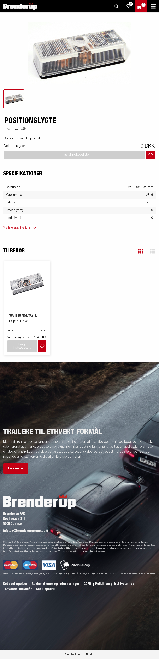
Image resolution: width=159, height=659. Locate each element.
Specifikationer (73, 654)
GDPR (88, 584)
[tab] (13, 98)
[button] (140, 251)
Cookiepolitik (45, 589)
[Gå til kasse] (141, 6)
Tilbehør (90, 654)
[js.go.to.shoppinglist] (129, 6)
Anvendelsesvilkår (19, 589)
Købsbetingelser (15, 584)
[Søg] (116, 6)
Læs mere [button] (15, 468)
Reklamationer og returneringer (56, 584)
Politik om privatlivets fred (115, 584)
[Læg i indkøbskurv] (150, 155)
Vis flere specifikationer (17, 227)
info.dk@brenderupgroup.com (25, 530)
